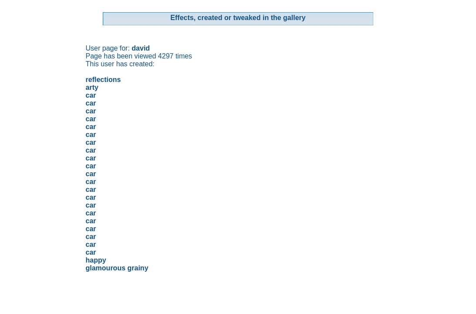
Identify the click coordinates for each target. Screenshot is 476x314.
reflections (103, 79)
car (91, 95)
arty (92, 87)
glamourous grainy (117, 268)
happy (96, 260)
